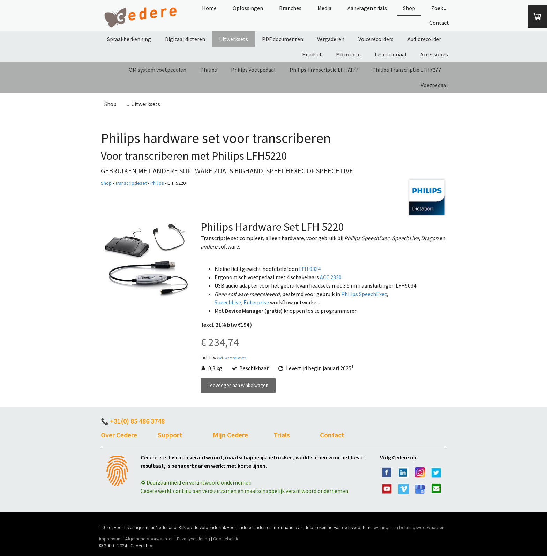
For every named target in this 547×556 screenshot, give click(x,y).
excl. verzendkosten (232, 358)
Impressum (110, 538)
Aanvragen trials (367, 8)
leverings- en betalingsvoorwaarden (408, 527)
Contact (439, 22)
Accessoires (434, 54)
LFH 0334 (310, 268)
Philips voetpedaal (253, 69)
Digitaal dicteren (185, 39)
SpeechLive (228, 302)
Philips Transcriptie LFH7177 (324, 69)
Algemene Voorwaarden (149, 538)
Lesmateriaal (390, 54)
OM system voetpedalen (157, 69)
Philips (208, 69)
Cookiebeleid (226, 538)
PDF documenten (282, 39)
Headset (312, 54)
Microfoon (348, 54)
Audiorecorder (424, 39)
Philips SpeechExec (364, 293)
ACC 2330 (331, 277)
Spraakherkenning (129, 39)
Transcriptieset (131, 183)
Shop (409, 8)
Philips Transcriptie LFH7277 (406, 69)
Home (209, 8)
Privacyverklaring (193, 538)
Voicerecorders (376, 39)
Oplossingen (248, 8)
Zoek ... (439, 8)
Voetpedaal (434, 85)
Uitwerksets (233, 39)
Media (324, 8)
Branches (290, 8)
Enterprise (256, 302)
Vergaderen (330, 39)
